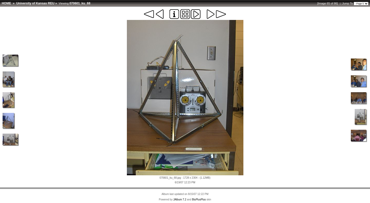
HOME (6, 3)
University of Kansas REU (35, 3)
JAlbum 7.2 (179, 199)
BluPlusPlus (199, 199)
